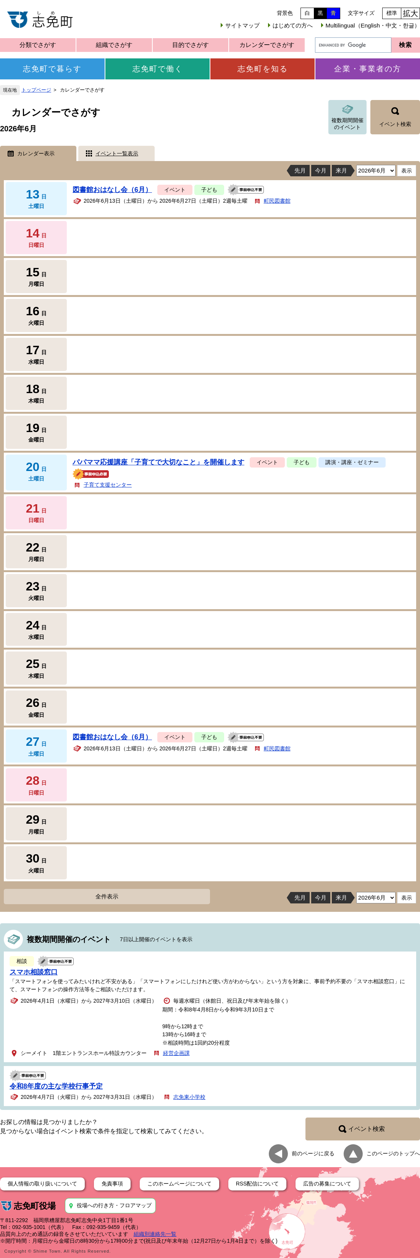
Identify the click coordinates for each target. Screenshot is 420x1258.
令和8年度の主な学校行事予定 (56, 1086)
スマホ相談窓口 (34, 972)
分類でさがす (37, 45)
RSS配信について (257, 1184)
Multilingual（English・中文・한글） (373, 25)
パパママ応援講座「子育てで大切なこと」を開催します (158, 462)
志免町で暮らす (52, 69)
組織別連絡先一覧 (155, 1234)
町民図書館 (277, 201)
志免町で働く (157, 69)
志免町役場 (35, 1206)
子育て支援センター (108, 485)
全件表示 (106, 896)
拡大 (410, 13)
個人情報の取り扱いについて (42, 1184)
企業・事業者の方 (367, 69)
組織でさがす (114, 45)
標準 (391, 13)
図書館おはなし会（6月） (112, 190)
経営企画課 (176, 1053)
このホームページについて (179, 1184)
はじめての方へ (293, 25)
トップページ (36, 90)
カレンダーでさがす (266, 45)
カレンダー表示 (36, 153)
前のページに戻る (313, 1153)
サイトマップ (242, 25)
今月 (320, 170)
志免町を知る (262, 69)
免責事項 (112, 1184)
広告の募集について (327, 1184)
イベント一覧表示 (116, 153)
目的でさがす (190, 45)
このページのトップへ (393, 1153)
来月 (341, 170)
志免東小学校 (189, 1097)
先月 (300, 170)
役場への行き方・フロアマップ (114, 1205)
